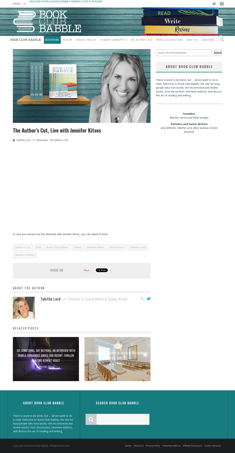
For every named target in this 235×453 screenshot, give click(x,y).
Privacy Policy (153, 445)
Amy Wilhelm (118, 364)
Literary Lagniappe (112, 40)
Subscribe (207, 40)
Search (218, 52)
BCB (38, 247)
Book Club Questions (169, 40)
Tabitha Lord (23, 140)
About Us (192, 40)
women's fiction (24, 254)
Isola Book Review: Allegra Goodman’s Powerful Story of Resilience (65, 3)
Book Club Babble (57, 247)
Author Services (213, 445)
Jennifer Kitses (95, 247)
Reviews (68, 40)
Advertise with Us (171, 445)
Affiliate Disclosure (192, 445)
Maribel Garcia (46, 366)
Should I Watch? (86, 40)
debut (77, 247)
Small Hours (117, 247)
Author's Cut (22, 247)
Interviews (52, 40)
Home (128, 445)
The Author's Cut (59, 140)
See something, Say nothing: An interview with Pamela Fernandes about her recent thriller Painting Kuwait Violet (46, 355)
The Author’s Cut (141, 40)
